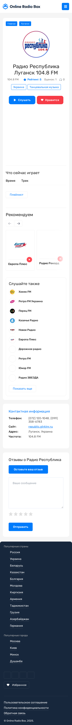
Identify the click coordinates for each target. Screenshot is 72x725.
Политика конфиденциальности (26, 708)
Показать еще (22, 388)
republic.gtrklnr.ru (40, 426)
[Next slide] (18, 223)
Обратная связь (15, 713)
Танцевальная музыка (44, 87)
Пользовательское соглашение (25, 702)
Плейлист (16, 194)
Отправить (20, 527)
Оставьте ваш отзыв (28, 469)
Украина (18, 87)
